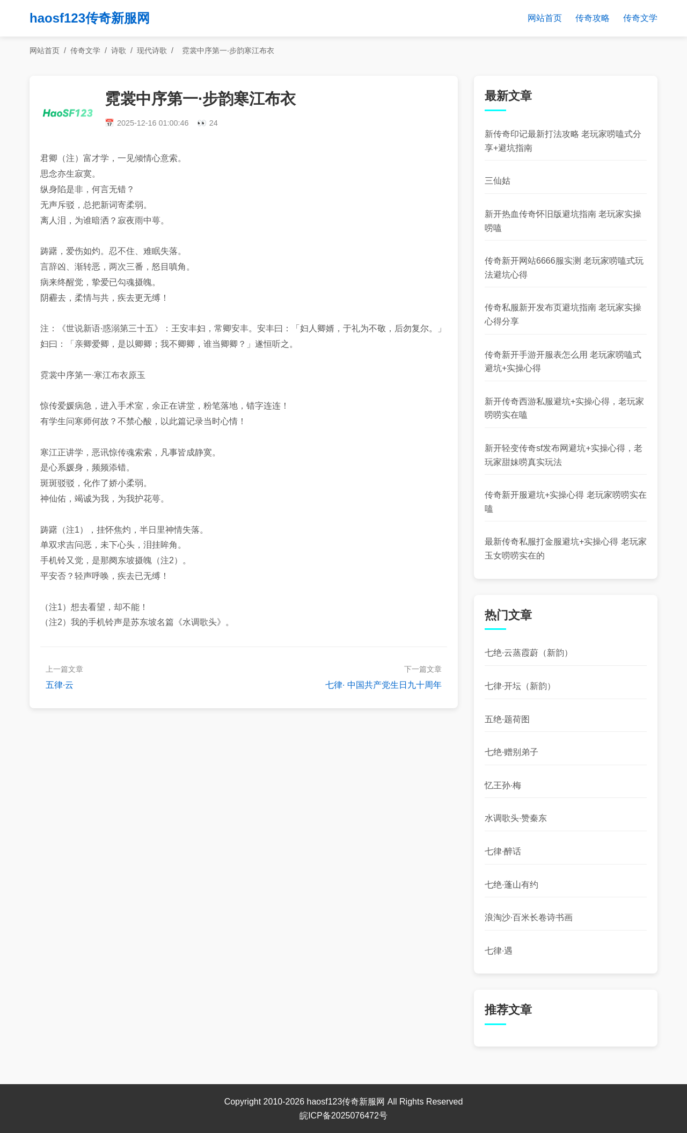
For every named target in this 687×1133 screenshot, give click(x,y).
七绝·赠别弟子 (511, 752)
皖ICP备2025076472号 (343, 1115)
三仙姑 (497, 180)
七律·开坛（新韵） (520, 686)
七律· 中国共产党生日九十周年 (383, 684)
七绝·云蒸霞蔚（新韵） (529, 652)
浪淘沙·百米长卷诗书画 (529, 917)
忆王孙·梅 (503, 785)
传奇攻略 (592, 18)
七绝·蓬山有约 (511, 884)
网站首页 (545, 18)
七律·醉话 (503, 851)
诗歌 (118, 50)
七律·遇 (499, 950)
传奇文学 (640, 18)
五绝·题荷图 (507, 719)
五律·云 (60, 684)
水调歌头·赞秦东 (516, 818)
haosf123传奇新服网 (90, 18)
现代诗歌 (152, 50)
